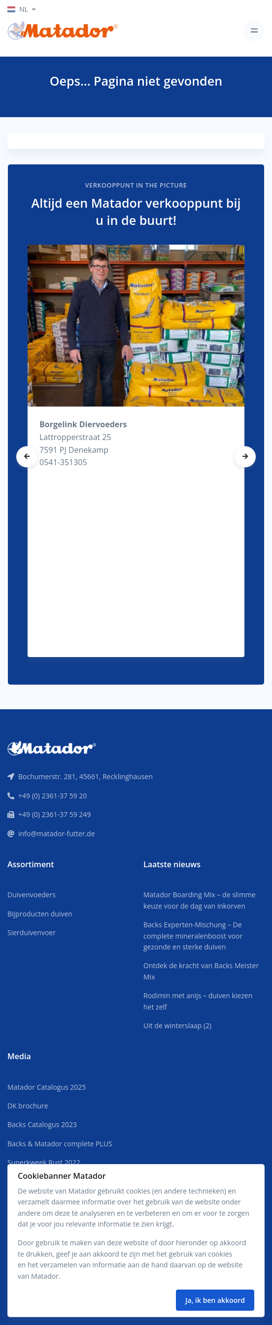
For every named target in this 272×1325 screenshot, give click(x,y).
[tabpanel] (136, 451)
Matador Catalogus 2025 (46, 1087)
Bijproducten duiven (39, 913)
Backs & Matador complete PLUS (59, 1143)
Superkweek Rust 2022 (43, 1162)
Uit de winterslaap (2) (177, 1025)
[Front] (51, 747)
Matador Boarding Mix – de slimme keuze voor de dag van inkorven (199, 900)
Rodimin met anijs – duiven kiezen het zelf (197, 1001)
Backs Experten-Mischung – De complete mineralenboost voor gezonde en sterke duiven (192, 935)
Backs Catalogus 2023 (42, 1124)
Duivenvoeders (31, 894)
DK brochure (27, 1105)
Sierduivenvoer (31, 932)
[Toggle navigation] (254, 30)
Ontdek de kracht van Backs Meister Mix (201, 971)
